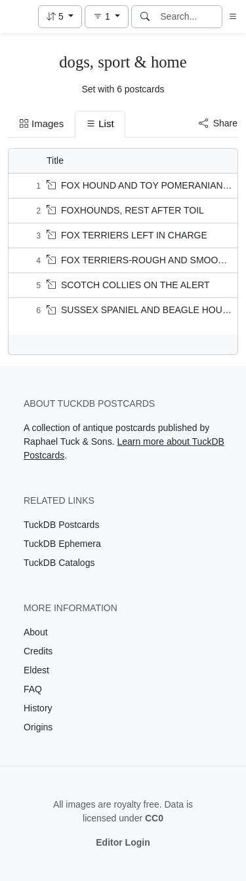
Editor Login (123, 842)
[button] (60, 16)
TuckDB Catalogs (59, 562)
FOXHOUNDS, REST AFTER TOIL (125, 210)
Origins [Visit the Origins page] (38, 727)
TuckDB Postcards (61, 524)
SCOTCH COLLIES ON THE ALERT (128, 285)
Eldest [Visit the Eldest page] (36, 670)
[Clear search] (213, 17)
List (99, 123)
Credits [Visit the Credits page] (38, 651)
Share (218, 123)
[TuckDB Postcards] (18, 17)
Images (41, 123)
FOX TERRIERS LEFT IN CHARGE (127, 235)
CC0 (154, 818)
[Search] (145, 17)
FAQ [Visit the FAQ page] (33, 689)
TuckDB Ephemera (62, 543)
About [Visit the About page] (36, 632)
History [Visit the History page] (38, 708)
